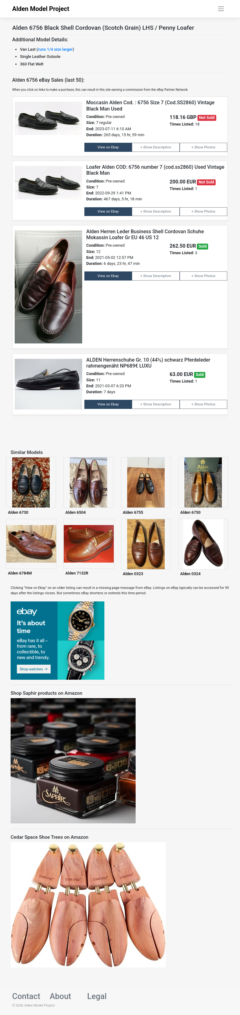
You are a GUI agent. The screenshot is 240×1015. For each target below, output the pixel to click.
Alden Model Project (40, 9)
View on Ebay (108, 147)
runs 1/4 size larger (55, 49)
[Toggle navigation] (221, 8)
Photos (209, 147)
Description (162, 147)
